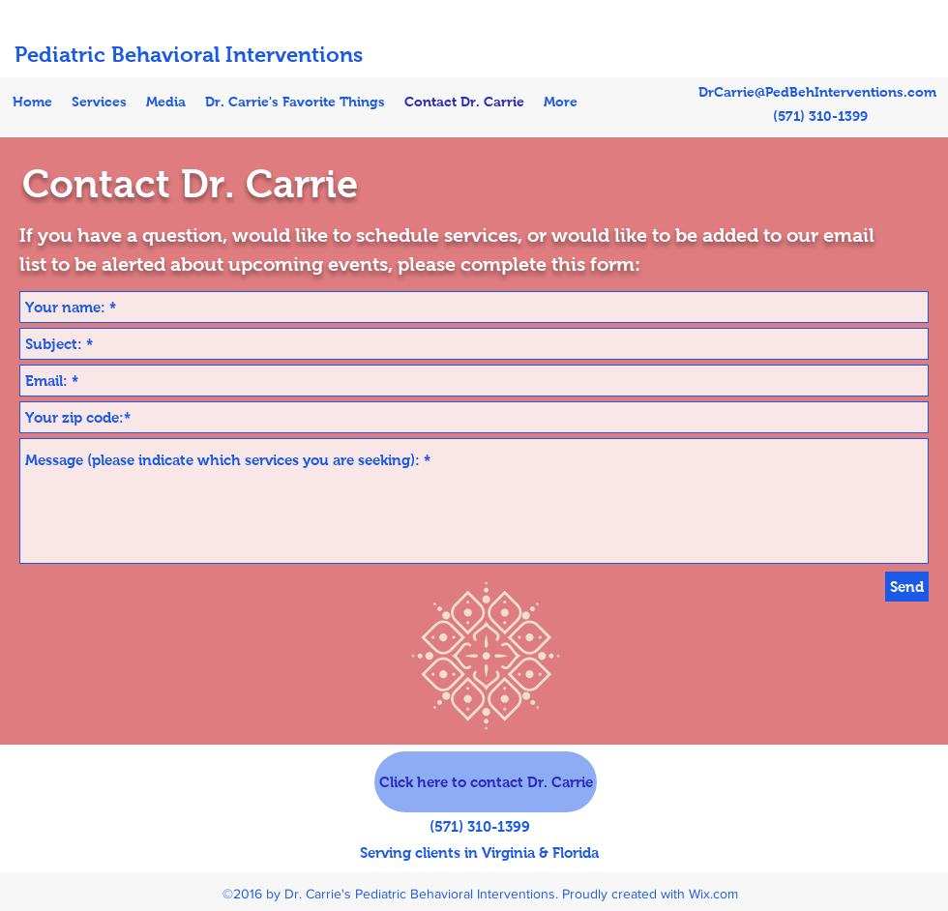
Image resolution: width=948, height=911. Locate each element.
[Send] (907, 587)
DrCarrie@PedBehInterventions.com (817, 92)
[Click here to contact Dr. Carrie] (485, 781)
